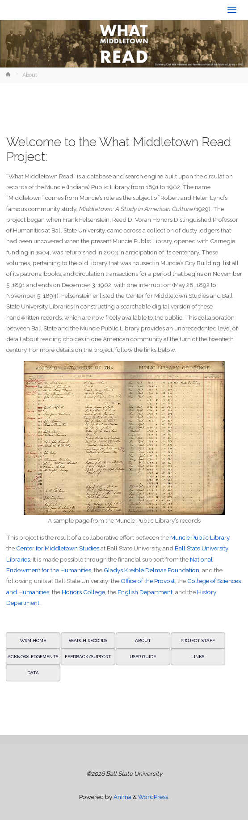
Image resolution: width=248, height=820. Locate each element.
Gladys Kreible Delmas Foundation (151, 570)
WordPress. (153, 796)
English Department (145, 592)
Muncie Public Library (199, 537)
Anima (121, 796)
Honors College (83, 592)
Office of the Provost (148, 580)
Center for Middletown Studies (57, 548)
